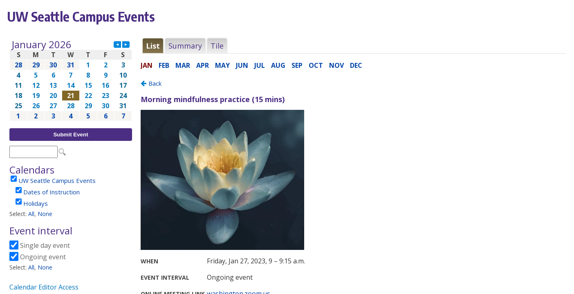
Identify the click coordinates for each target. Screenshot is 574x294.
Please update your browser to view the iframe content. (70, 80)
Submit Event (70, 134)
